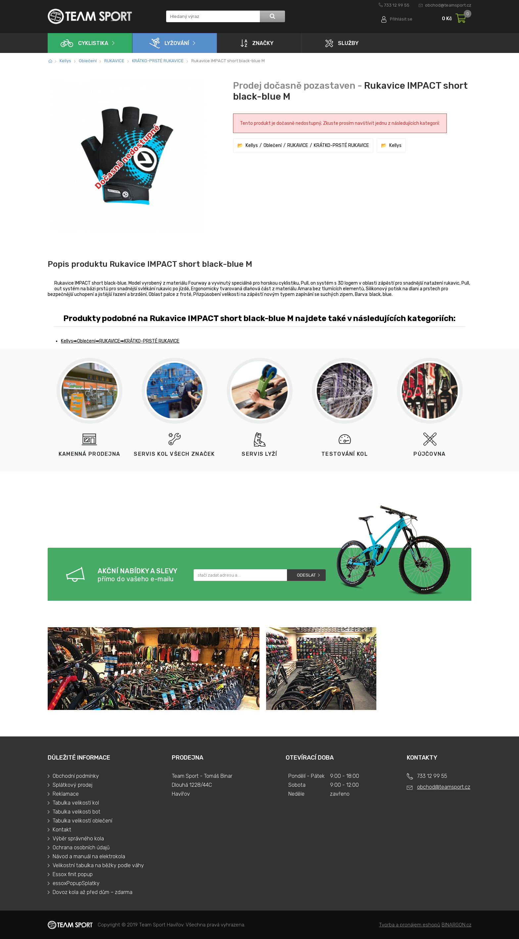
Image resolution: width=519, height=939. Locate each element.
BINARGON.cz (456, 925)
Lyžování (169, 43)
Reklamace (66, 794)
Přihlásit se (401, 19)
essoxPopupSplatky (76, 883)
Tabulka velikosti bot (76, 812)
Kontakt (62, 829)
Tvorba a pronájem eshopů (409, 925)
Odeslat (306, 575)
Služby (341, 43)
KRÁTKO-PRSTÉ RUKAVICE (158, 60)
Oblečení (88, 60)
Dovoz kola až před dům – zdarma (92, 892)
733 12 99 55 (396, 5)
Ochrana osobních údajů (81, 847)
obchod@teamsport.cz (448, 5)
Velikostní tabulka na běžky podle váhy (98, 865)
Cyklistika (84, 43)
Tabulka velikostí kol (76, 803)
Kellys (65, 60)
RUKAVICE (114, 60)
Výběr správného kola (78, 838)
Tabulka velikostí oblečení (82, 821)
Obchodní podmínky (76, 776)
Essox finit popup (73, 874)
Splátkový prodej (72, 785)
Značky (257, 43)
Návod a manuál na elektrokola (89, 856)
